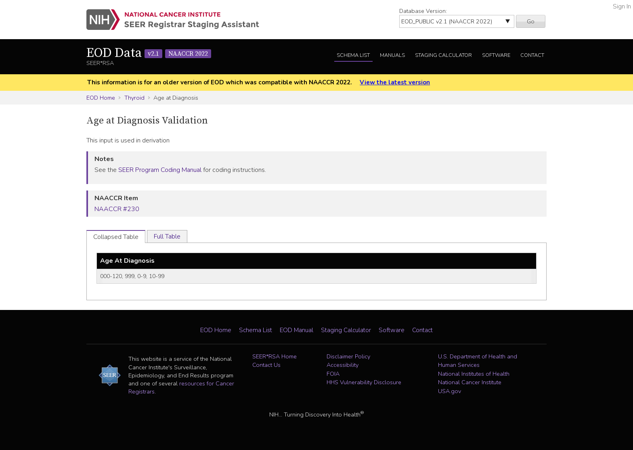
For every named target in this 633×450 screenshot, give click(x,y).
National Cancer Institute (469, 382)
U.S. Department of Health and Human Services (477, 360)
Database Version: (423, 11)
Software (496, 55)
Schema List (353, 55)
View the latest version (395, 82)
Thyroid (134, 98)
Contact (532, 55)
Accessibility (342, 365)
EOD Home (100, 98)
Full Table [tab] (167, 236)
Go (530, 21)
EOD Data (148, 53)
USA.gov (449, 391)
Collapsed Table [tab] (115, 236)
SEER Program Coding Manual (159, 169)
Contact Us (266, 365)
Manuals (392, 55)
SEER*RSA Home (274, 356)
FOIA (333, 374)
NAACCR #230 (116, 209)
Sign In (622, 6)
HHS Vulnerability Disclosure (364, 382)
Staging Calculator (443, 55)
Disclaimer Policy (348, 356)
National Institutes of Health (473, 374)
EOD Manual (296, 330)
